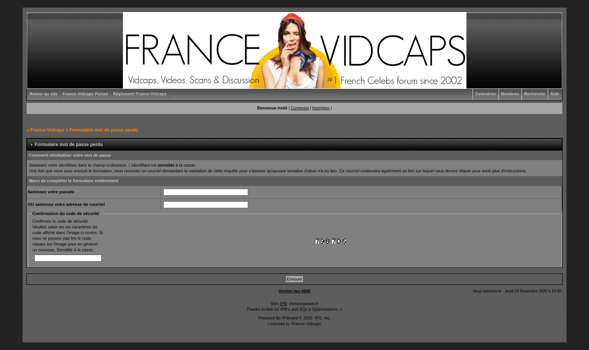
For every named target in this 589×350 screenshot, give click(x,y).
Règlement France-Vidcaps (139, 94)
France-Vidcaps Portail (85, 94)
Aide (555, 94)
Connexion (300, 108)
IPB (283, 303)
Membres (510, 94)
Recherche (534, 94)
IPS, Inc (322, 318)
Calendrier (485, 94)
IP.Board (290, 318)
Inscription (321, 108)
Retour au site (43, 94)
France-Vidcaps (47, 130)
